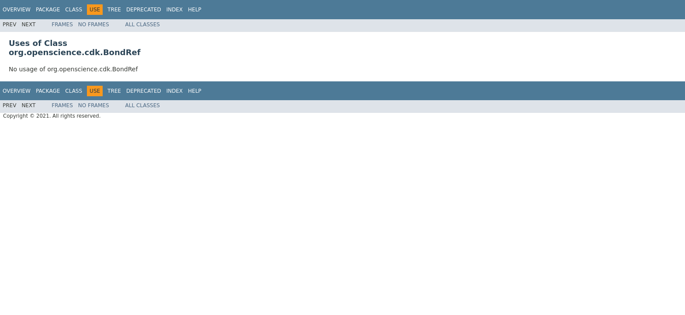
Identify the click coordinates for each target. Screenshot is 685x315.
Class (73, 10)
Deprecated (143, 10)
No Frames (93, 24)
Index (174, 10)
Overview (17, 10)
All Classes (142, 24)
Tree (114, 10)
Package (48, 10)
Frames (62, 24)
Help (194, 10)
